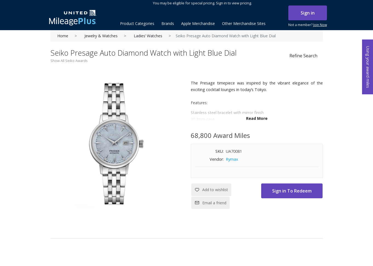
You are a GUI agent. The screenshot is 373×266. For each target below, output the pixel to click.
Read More (256, 118)
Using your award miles (368, 67)
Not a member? (307, 25)
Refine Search (303, 56)
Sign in (308, 13)
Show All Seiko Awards (69, 60)
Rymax (232, 159)
